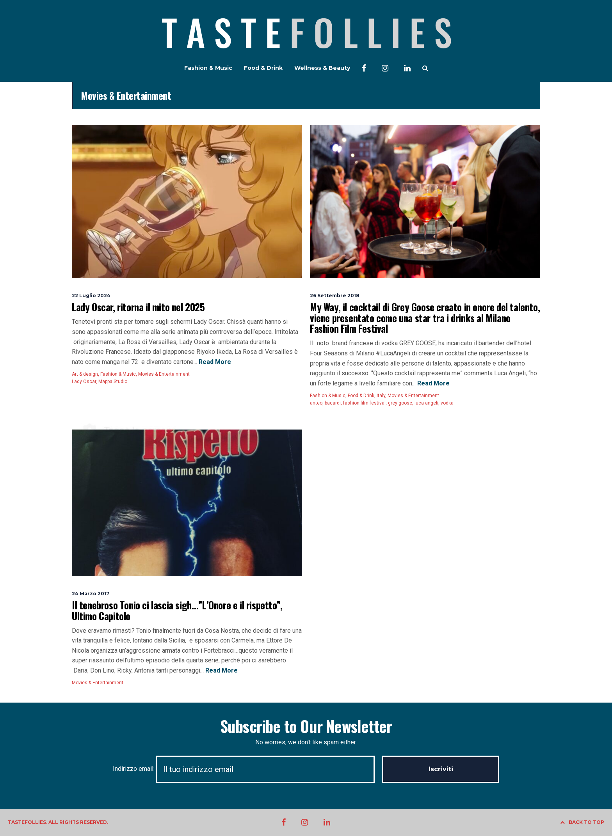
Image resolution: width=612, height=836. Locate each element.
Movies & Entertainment (164, 374)
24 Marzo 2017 (90, 593)
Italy (381, 395)
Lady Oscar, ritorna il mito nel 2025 (138, 307)
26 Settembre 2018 (334, 295)
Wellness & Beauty (322, 67)
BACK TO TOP (582, 822)
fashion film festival (364, 403)
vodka (447, 403)
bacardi (333, 403)
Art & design (85, 374)
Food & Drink (263, 67)
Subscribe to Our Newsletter (306, 726)
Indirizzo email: (247, 768)
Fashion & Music (208, 67)
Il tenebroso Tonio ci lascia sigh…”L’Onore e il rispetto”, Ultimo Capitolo (177, 610)
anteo (316, 403)
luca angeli (426, 403)
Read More (214, 362)
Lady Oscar (84, 381)
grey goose (400, 403)
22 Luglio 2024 (91, 295)
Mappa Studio (112, 381)
